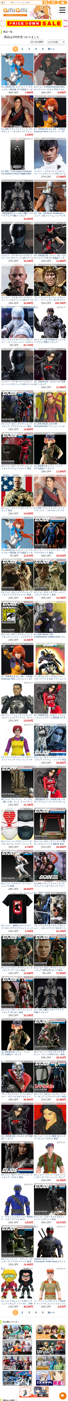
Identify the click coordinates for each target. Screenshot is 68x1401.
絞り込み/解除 (37, 42)
